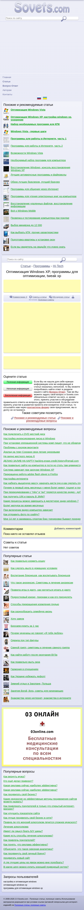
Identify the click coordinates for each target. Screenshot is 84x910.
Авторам (7, 90)
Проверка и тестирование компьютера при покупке (36, 219)
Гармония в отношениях (20, 670)
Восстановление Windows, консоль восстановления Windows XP (36, 169)
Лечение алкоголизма (15, 826)
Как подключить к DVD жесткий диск (24, 434)
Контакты (7, 94)
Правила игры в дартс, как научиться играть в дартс (37, 591)
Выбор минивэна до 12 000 (22, 226)
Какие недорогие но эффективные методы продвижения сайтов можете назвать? (40, 800)
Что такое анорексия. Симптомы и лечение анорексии (38, 584)
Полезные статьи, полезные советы (30, 905)
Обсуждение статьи (61, 297)
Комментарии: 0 (20, 297)
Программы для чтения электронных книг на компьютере (39, 197)
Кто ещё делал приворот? (18, 781)
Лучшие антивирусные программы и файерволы (34, 176)
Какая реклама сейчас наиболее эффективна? (30, 785)
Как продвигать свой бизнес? (20, 794)
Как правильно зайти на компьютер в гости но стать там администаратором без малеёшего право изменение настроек (42, 465)
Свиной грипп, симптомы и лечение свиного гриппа (36, 649)
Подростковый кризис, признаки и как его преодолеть (37, 598)
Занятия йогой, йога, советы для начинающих (33, 692)
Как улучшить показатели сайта (21, 813)
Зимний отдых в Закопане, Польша (27, 685)
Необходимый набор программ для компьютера (34, 161)
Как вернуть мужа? (14, 776)
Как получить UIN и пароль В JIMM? (24, 496)
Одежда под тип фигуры (21, 641)
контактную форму (38, 407)
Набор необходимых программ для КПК (31, 125)
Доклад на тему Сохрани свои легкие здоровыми (31, 452)
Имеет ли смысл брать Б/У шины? (23, 831)
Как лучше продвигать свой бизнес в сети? (27, 817)
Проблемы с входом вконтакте (21, 447)
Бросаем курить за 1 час (21, 627)
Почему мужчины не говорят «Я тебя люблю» (33, 634)
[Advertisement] (42, 47)
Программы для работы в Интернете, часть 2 (33, 147)
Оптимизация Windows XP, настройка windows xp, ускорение (37, 118)
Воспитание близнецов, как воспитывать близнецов (36, 577)
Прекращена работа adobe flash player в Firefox (30, 474)
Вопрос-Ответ (57, 392)
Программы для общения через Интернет (31, 190)
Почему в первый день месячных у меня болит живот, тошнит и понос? (42, 487)
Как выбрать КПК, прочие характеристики (30, 234)
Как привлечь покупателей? (19, 840)
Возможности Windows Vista (23, 154)
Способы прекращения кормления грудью (31, 605)
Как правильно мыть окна (21, 663)
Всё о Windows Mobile (19, 212)
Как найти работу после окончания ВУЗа (30, 656)
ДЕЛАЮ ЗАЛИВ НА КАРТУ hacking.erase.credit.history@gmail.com (41, 460)
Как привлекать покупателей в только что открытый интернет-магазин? (39, 807)
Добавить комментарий (67, 528)
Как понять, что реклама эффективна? (25, 844)
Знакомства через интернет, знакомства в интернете (37, 699)
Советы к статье (40, 297)
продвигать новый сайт (16, 858)
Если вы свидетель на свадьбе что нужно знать (34, 248)
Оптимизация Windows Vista (24, 111)
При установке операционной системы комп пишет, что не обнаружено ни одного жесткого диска (42, 443)
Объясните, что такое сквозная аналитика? (28, 849)
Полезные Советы (46, 300)
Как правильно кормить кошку (24, 562)
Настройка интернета (15, 478)
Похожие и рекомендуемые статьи (35, 418)
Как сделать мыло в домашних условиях (30, 569)
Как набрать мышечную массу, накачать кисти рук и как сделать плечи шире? (42, 483)
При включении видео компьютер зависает (28, 510)
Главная (7, 77)
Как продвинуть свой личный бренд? (24, 853)
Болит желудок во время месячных (23, 505)
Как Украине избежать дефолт (24, 678)
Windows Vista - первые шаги (24, 133)
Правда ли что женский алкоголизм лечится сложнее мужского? (40, 822)
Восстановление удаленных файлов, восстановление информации (37, 205)
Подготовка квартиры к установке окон (29, 241)
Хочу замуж (13, 620)
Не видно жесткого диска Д (19, 456)
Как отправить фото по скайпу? (21, 514)
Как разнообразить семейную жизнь (27, 613)
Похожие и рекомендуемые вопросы (49, 419)
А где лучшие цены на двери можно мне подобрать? (33, 862)
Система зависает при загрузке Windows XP (28, 469)
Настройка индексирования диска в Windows (29, 438)
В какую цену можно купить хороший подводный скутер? (36, 867)
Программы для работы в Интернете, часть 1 (34, 140)
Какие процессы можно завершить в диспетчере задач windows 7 (40, 501)
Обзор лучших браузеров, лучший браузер (31, 183)
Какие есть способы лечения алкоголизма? (28, 835)
